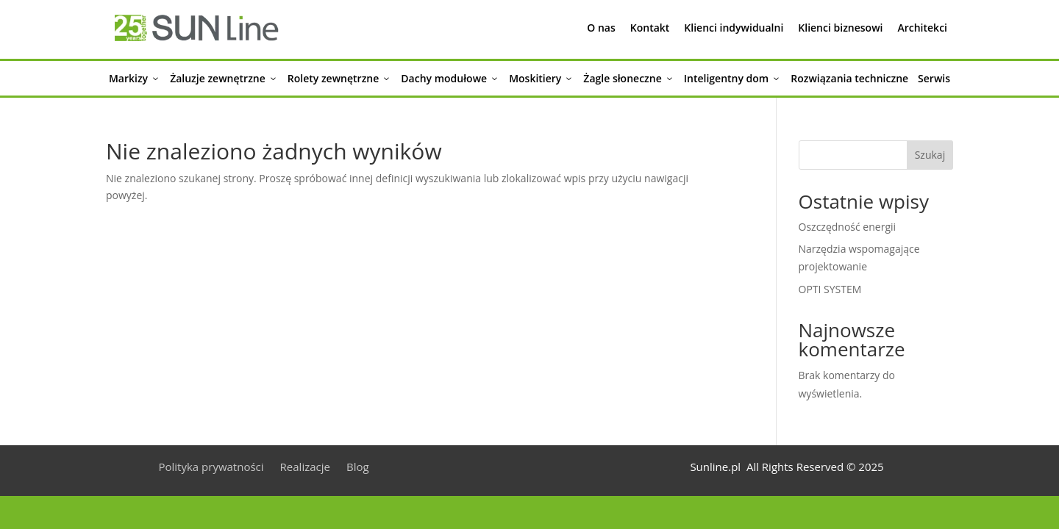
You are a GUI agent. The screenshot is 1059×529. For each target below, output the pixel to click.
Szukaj (930, 155)
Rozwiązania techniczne (849, 78)
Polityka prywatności (211, 467)
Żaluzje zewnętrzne (224, 78)
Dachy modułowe (450, 78)
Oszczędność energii (847, 227)
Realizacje (305, 467)
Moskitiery (541, 78)
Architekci (922, 28)
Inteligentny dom (732, 78)
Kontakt (650, 28)
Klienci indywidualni (733, 28)
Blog (357, 467)
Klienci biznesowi (840, 28)
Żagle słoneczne (628, 78)
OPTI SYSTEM (830, 289)
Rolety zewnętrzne (340, 78)
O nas (601, 28)
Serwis (934, 78)
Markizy (134, 78)
